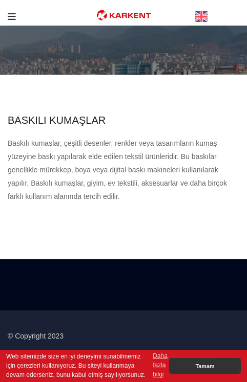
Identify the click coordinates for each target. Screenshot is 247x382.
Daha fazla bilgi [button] (160, 365)
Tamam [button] (204, 366)
